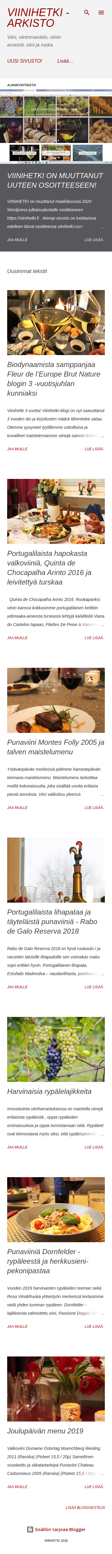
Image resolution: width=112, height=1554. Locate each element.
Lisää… (65, 61)
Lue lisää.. (95, 240)
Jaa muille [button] (17, 240)
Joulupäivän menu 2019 (45, 1431)
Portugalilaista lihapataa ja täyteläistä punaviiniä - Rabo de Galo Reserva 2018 (52, 921)
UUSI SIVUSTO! (24, 61)
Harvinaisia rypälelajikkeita (49, 1091)
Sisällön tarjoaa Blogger (56, 1529)
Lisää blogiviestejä (85, 1508)
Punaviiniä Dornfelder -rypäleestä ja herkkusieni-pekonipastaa (47, 1261)
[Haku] (86, 10)
